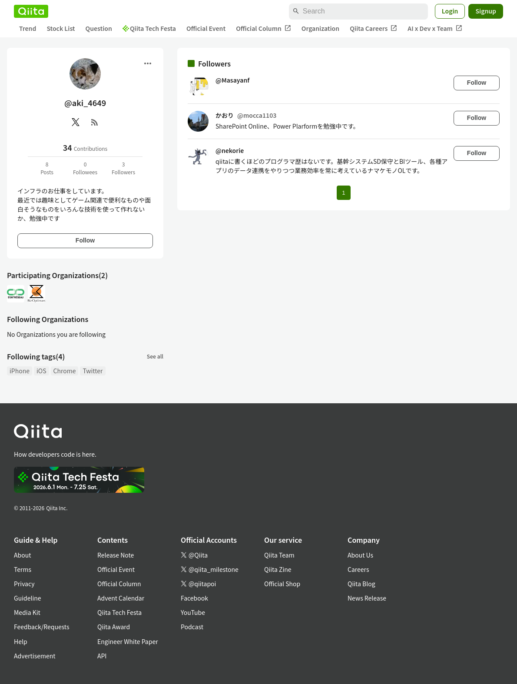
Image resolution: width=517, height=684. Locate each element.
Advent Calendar (120, 598)
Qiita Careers (373, 28)
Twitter (93, 370)
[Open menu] (147, 63)
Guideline (27, 598)
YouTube (193, 612)
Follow (85, 240)
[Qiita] (31, 11)
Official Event (205, 28)
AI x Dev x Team (435, 28)
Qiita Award (113, 626)
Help (20, 641)
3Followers (123, 168)
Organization (320, 28)
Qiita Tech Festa (149, 28)
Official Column (263, 28)
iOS (41, 370)
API (101, 655)
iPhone (20, 370)
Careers (358, 569)
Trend (27, 28)
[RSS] (94, 122)
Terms (22, 569)
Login (450, 11)
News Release (367, 598)
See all (155, 356)
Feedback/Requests (42, 626)
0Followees (85, 168)
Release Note (115, 555)
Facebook (194, 598)
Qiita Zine (278, 569)
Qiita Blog (361, 583)
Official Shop (282, 583)
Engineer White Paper (127, 641)
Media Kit (27, 612)
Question (99, 28)
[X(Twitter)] (75, 122)
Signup (485, 11)
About (22, 555)
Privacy (24, 583)
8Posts (46, 168)
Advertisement (35, 655)
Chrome (64, 370)
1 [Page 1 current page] (343, 192)
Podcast (192, 626)
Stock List (60, 28)
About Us (360, 555)
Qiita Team (279, 555)
